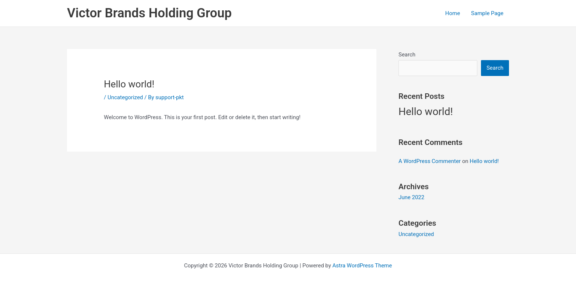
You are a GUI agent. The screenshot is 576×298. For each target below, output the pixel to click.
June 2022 (411, 197)
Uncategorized (125, 97)
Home (452, 13)
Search (406, 54)
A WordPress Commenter (429, 161)
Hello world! (425, 111)
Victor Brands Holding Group (149, 13)
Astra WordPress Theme (362, 265)
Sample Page (487, 13)
